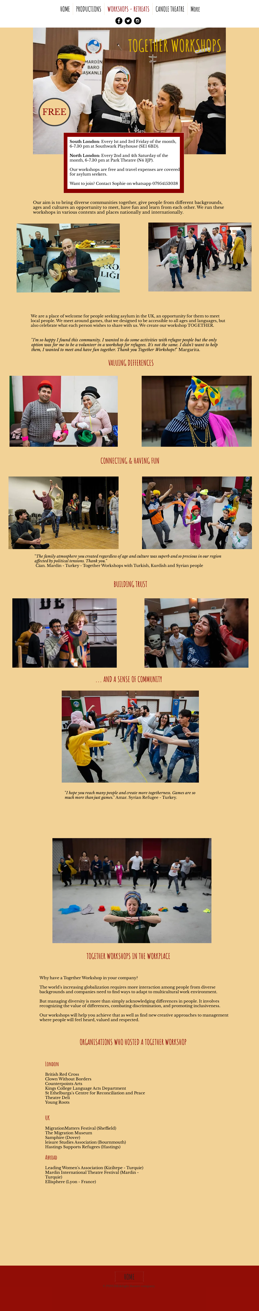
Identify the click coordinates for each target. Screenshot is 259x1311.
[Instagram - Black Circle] (137, 20)
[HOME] (129, 1277)
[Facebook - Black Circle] (118, 20)
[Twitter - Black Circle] (128, 20)
